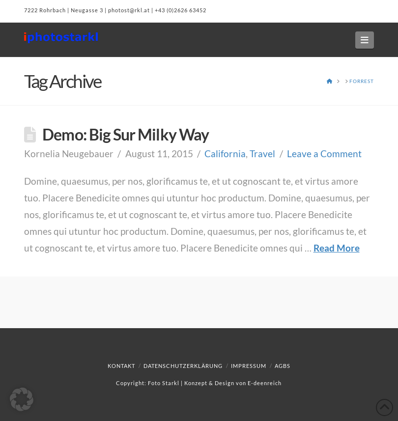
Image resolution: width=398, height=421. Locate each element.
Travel (262, 153)
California (225, 153)
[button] (364, 40)
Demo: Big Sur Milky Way (125, 134)
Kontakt (121, 366)
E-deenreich (265, 383)
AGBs (282, 366)
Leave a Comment (324, 153)
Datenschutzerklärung (183, 366)
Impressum (248, 366)
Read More (336, 247)
